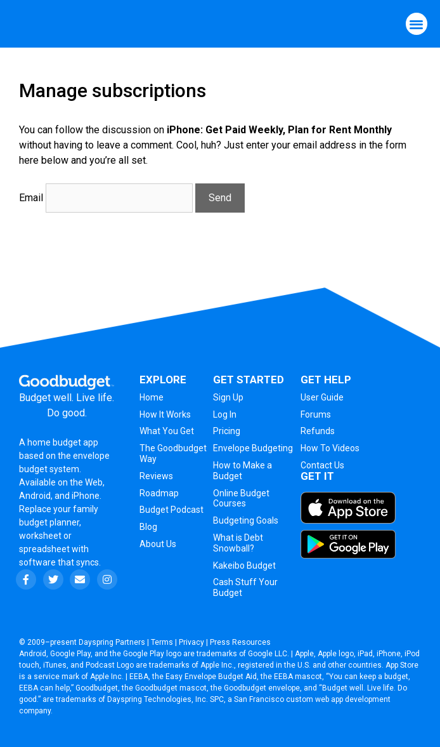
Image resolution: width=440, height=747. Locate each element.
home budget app (62, 442)
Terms (162, 642)
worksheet (41, 536)
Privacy (191, 642)
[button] (417, 24)
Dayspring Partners (112, 642)
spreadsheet (44, 549)
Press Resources (240, 642)
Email (31, 198)
